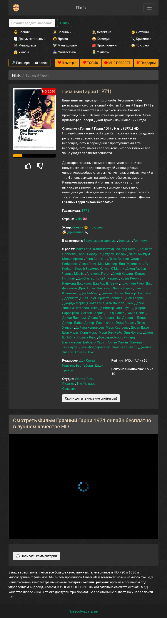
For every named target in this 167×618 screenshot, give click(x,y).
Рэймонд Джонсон (76, 283)
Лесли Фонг (105, 322)
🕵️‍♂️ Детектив (101, 32)
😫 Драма (60, 39)
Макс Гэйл (83, 249)
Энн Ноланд (133, 332)
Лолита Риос (87, 337)
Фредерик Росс (110, 337)
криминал (76, 232)
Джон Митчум (139, 254)
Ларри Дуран (123, 288)
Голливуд (140, 240)
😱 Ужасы (21, 52)
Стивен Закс (84, 352)
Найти (64, 23)
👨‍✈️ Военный (62, 32)
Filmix (81, 7)
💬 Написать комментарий (36, 556)
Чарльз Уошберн (125, 347)
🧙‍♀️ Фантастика (64, 52)
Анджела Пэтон (99, 273)
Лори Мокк (88, 332)
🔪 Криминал (141, 39)
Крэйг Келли (130, 278)
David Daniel (136, 313)
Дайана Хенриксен (89, 327)
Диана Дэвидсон (101, 317)
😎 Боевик (22, 32)
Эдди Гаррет (125, 322)
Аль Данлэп (115, 303)
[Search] (31, 23)
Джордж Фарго (74, 303)
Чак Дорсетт (125, 317)
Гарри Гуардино (90, 254)
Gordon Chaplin (92, 313)
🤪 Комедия (101, 39)
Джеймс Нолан (112, 293)
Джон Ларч (88, 264)
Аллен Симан (118, 342)
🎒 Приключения (105, 45)
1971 (85, 210)
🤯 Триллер (140, 45)
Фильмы (125, 240)
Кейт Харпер (109, 278)
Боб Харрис (135, 298)
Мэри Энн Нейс (111, 332)
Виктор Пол (134, 293)
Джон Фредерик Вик (94, 347)
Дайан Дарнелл (74, 317)
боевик (78, 227)
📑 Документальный (27, 39)
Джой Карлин (123, 273)
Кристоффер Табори (78, 365)
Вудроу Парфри (115, 254)
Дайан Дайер (84, 322)
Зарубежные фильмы (100, 240)
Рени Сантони (96, 259)
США (79, 219)
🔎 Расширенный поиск (29, 63)
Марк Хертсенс (117, 327)
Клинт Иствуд (104, 249)
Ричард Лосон (127, 249)
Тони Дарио (135, 303)
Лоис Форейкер (132, 283)
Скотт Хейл (96, 303)
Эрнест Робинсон (111, 298)
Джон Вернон (119, 259)
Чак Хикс (104, 288)
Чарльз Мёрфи (73, 273)
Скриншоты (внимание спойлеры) (91, 398)
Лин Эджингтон (131, 264)
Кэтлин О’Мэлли (112, 268)
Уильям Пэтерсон (76, 308)
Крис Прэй (87, 288)
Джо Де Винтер (103, 308)
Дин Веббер (89, 293)
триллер (96, 227)
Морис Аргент (73, 259)
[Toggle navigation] (149, 7)
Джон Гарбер (136, 268)
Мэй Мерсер (108, 264)
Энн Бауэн (124, 308)
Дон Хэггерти (87, 278)
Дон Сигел (87, 360)
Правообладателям (83, 611)
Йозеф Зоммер (87, 268)
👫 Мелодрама (25, 45)
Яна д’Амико (115, 313)
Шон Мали (70, 332)
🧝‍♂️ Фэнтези (101, 52)
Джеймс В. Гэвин (106, 283)
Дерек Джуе (139, 327)
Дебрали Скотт (94, 342)
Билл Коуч (88, 298)
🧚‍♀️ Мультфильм (65, 45)
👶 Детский (140, 32)
